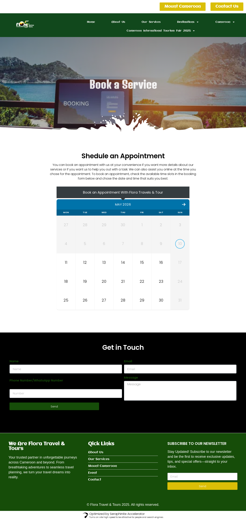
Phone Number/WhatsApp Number (36, 380)
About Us (118, 22)
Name (14, 361)
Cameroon (225, 22)
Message (131, 378)
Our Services (151, 22)
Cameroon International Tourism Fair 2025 (161, 31)
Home (91, 22)
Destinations (188, 22)
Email (128, 361)
